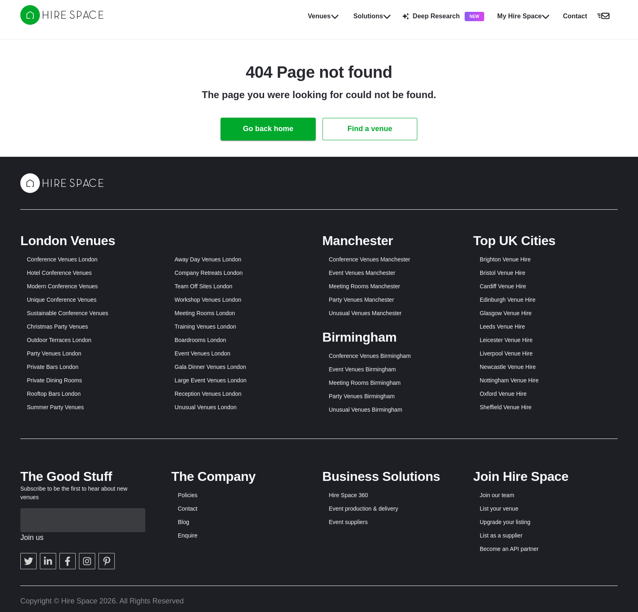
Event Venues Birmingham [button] (362, 369)
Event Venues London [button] (202, 353)
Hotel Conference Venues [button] (59, 273)
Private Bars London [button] (53, 367)
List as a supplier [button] (501, 535)
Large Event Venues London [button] (211, 380)
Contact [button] (187, 508)
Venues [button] (323, 16)
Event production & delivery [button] (363, 508)
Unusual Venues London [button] (206, 407)
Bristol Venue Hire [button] (502, 273)
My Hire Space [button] (523, 16)
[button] (588, 16)
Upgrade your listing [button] (505, 522)
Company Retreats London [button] (209, 273)
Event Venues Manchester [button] (362, 273)
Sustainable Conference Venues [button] (67, 313)
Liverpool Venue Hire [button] (506, 353)
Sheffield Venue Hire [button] (505, 407)
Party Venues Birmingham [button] (362, 396)
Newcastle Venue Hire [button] (508, 367)
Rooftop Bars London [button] (54, 393)
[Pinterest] (106, 537)
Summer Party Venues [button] (55, 407)
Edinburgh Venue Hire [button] (507, 299)
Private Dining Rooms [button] (54, 380)
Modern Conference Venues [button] (62, 286)
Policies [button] (187, 495)
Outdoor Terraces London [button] (59, 340)
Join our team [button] (497, 495)
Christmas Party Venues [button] (57, 326)
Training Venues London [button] (205, 326)
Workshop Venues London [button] (208, 299)
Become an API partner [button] (509, 549)
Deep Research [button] (443, 16)
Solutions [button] (372, 16)
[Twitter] (28, 537)
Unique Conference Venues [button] (61, 299)
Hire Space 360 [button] (348, 495)
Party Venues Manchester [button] (361, 299)
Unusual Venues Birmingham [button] (365, 409)
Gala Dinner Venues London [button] (210, 367)
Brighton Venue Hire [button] (505, 259)
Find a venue (369, 129)
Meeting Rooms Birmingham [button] (365, 382)
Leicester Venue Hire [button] (506, 340)
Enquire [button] (187, 535)
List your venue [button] (499, 508)
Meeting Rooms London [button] (205, 313)
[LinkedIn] (48, 537)
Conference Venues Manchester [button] (369, 259)
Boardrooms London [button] (200, 340)
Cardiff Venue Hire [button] (503, 286)
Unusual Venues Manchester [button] (365, 313)
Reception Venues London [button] (208, 393)
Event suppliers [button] (348, 522)
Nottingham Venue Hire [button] (509, 380)
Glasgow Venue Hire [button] (506, 313)
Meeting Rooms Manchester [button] (364, 286)
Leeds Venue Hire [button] (502, 326)
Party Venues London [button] (54, 353)
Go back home (268, 129)
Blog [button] (183, 522)
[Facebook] (67, 537)
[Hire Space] (61, 22)
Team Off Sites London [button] (203, 286)
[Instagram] (87, 537)
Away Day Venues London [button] (208, 259)
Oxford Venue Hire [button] (503, 393)
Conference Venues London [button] (62, 259)
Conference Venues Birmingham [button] (370, 356)
